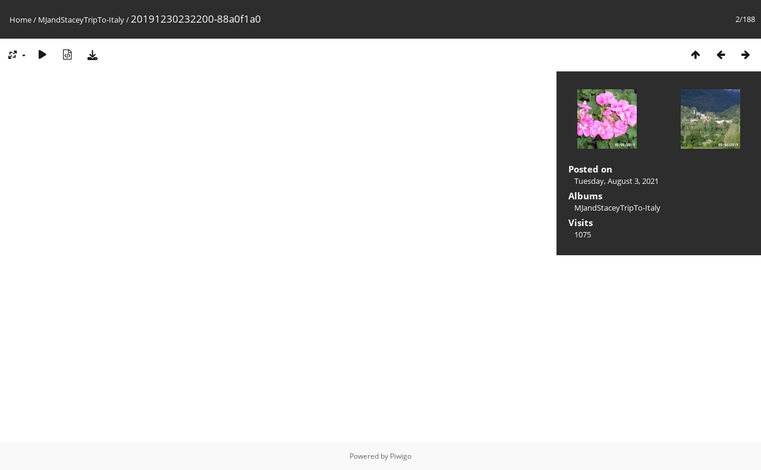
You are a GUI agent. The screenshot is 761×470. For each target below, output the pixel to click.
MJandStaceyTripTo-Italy (81, 19)
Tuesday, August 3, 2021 (616, 181)
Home (21, 19)
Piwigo (400, 456)
